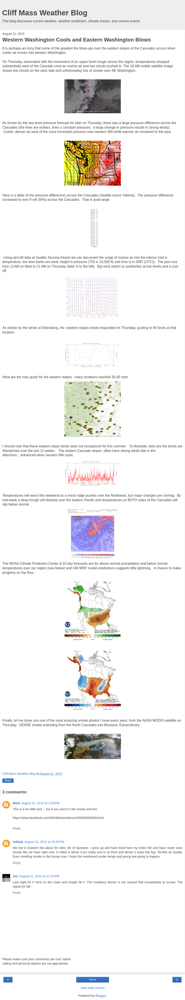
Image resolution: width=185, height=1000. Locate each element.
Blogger (100, 995)
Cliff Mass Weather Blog (44, 13)
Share (8, 780)
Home (92, 979)
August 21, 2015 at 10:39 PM (44, 842)
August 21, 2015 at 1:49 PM (40, 803)
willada (18, 842)
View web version (93, 988)
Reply (17, 828)
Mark (16, 803)
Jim (15, 876)
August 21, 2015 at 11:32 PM (39, 876)
